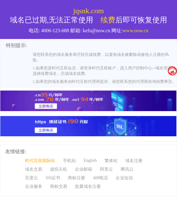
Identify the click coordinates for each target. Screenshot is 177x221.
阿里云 (106, 169)
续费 (108, 20)
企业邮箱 (83, 169)
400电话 (100, 178)
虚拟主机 (58, 169)
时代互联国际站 (40, 160)
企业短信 (124, 178)
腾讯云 (127, 169)
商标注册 (76, 178)
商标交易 (58, 186)
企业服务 (33, 186)
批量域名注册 (88, 186)
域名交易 (33, 169)
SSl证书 (53, 178)
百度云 (31, 178)
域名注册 (133, 160)
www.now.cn (135, 30)
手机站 (69, 160)
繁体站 (111, 160)
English (90, 160)
